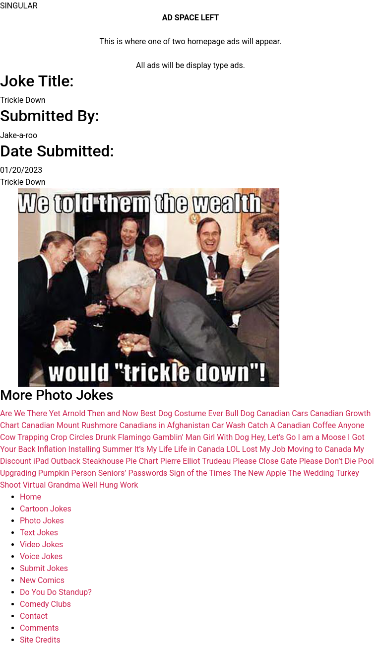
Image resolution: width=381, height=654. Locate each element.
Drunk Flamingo (123, 437)
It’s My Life (153, 449)
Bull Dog (239, 413)
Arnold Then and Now (100, 413)
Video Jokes (41, 544)
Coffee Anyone (339, 425)
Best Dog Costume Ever (181, 413)
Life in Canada (199, 449)
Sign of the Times (200, 473)
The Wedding (311, 473)
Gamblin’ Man (177, 437)
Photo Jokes (42, 520)
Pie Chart (142, 461)
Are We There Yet (30, 413)
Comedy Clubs (45, 604)
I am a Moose (322, 437)
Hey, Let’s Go (273, 437)
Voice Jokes (41, 556)
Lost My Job (264, 449)
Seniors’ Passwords (133, 473)
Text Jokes (39, 532)
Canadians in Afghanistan (165, 425)
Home (30, 497)
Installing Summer (100, 449)
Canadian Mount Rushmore (69, 425)
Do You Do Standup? (56, 592)
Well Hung (100, 485)
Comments (39, 628)
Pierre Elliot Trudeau (195, 461)
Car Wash (229, 425)
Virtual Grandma (51, 485)
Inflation (52, 449)
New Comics (42, 580)
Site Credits (40, 640)
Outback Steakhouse (87, 461)
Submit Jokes (44, 568)
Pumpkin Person (67, 473)
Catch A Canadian (279, 425)
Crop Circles (72, 437)
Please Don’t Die (327, 461)
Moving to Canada (319, 449)
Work (129, 485)
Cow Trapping (24, 437)
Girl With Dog (226, 437)
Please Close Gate (265, 461)
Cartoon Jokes (45, 508)
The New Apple (259, 473)
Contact (34, 616)
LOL (233, 449)
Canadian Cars (282, 413)
